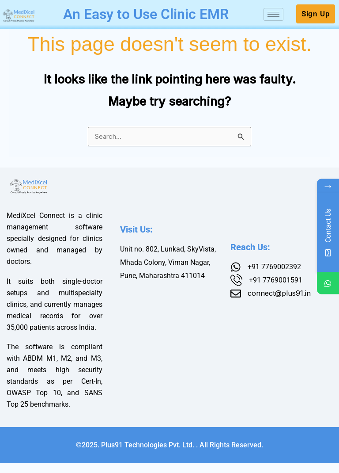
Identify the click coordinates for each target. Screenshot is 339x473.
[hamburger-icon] (273, 21)
